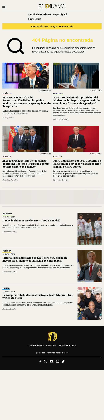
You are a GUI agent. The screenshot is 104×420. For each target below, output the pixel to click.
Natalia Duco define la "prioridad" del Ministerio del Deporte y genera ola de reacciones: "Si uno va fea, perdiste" (76, 100)
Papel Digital (60, 14)
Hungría (53, 26)
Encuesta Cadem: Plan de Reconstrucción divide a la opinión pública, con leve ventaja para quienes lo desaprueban (26, 102)
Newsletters (34, 18)
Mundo (6, 288)
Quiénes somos (36, 345)
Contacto (51, 345)
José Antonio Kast (39, 26)
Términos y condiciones (57, 353)
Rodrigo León (7, 117)
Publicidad (40, 353)
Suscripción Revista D (39, 14)
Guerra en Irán (66, 26)
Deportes (58, 93)
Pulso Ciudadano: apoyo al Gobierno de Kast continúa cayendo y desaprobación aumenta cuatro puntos (77, 163)
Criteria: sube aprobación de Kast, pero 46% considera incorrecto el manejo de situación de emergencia (34, 259)
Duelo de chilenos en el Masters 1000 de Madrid (31, 220)
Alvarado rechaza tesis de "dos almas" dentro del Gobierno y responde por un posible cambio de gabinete (25, 163)
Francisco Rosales (60, 119)
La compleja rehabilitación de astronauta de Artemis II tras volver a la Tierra (37, 296)
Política (6, 93)
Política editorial (67, 345)
